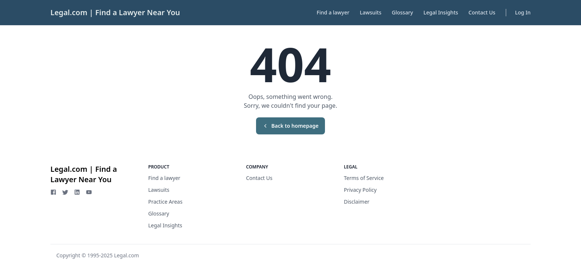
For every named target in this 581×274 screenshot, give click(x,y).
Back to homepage (290, 125)
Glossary (402, 12)
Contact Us (481, 12)
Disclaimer (356, 201)
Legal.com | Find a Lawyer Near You (115, 12)
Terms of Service (364, 177)
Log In (523, 12)
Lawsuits (370, 12)
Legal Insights (441, 12)
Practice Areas (165, 201)
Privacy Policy (360, 189)
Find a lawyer (333, 12)
